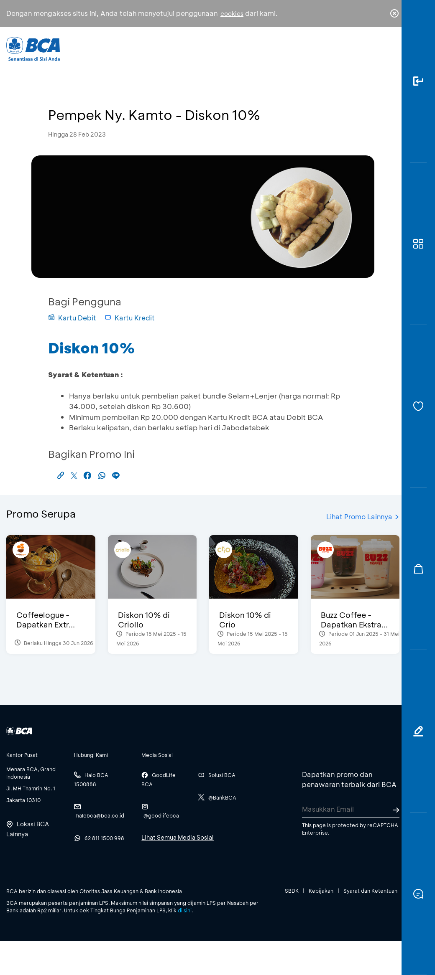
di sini (185, 910)
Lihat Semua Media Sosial (177, 837)
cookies (231, 14)
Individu (157, 52)
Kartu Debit (72, 317)
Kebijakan (321, 890)
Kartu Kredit (130, 317)
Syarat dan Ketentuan (370, 890)
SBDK (292, 890)
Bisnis (198, 54)
